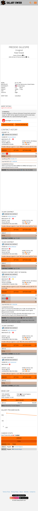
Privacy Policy (14, 492)
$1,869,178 (13, 159)
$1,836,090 (14, 304)
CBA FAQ (26, 492)
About (21, 492)
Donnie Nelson (12, 137)
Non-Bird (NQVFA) (16, 120)
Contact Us (32, 492)
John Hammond (12, 330)
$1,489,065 (14, 161)
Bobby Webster (12, 216)
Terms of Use (6, 492)
